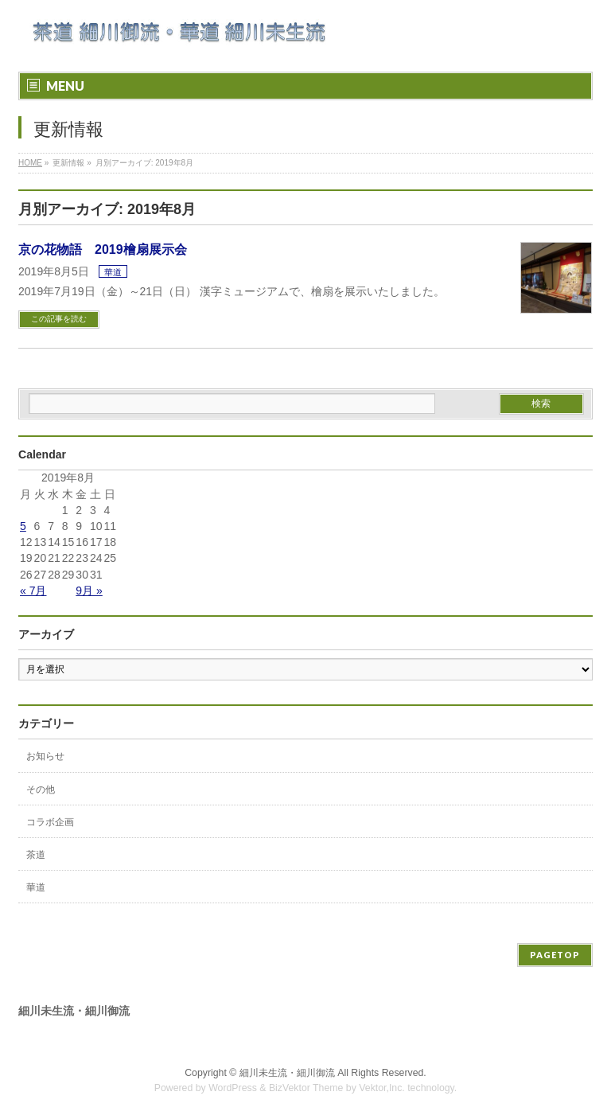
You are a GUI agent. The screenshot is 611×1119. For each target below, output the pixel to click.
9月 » (89, 590)
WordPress (232, 1088)
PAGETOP (555, 954)
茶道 (35, 854)
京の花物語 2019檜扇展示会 (102, 249)
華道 (113, 272)
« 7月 (33, 590)
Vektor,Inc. (382, 1088)
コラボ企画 (50, 822)
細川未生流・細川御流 (287, 1072)
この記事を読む (59, 318)
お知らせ (45, 756)
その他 (40, 789)
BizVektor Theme (306, 1088)
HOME (30, 162)
